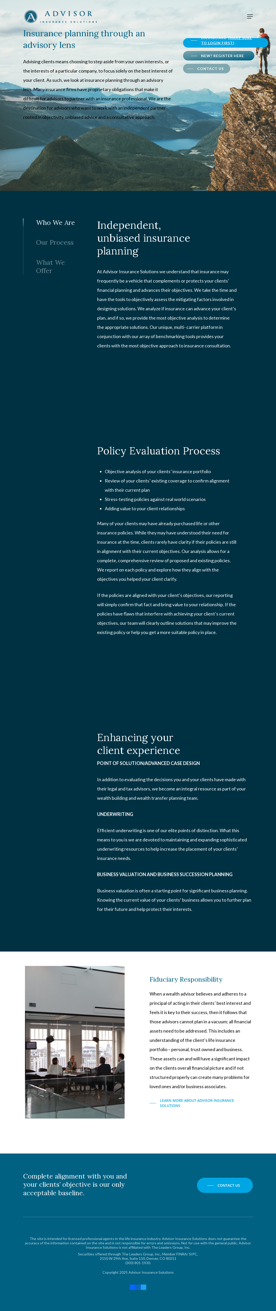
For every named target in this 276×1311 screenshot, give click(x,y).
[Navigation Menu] (250, 16)
